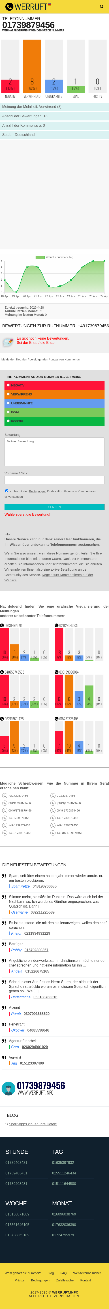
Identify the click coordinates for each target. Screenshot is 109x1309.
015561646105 (17, 1225)
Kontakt (85, 1280)
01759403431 (16, 1163)
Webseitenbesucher (87, 1273)
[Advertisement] (54, 194)
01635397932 (63, 1163)
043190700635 (45, 886)
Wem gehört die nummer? (23, 1273)
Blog (50, 1273)
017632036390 (64, 1225)
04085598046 (38, 1030)
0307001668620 (37, 1014)
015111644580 (64, 1184)
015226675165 (37, 971)
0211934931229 (37, 933)
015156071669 (17, 1214)
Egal (13, 412)
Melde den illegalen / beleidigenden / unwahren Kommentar (40, 359)
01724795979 (63, 1235)
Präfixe (20, 1280)
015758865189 (17, 1235)
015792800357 (37, 950)
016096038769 (64, 1214)
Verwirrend (19, 394)
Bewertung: (54, 449)
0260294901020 (35, 1047)
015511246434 (64, 1173)
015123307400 (32, 1063)
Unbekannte (19, 403)
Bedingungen (37, 491)
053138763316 (46, 997)
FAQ (63, 1273)
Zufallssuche (65, 1280)
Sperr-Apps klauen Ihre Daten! (33, 1124)
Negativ (15, 385)
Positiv (15, 421)
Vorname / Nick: (54, 477)
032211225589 (43, 912)
